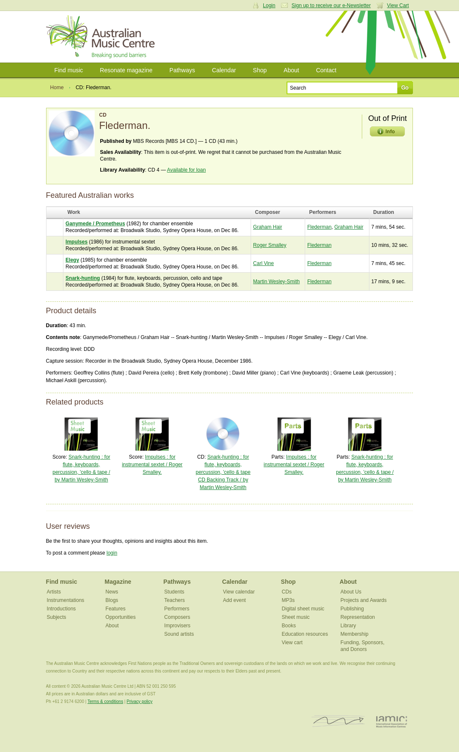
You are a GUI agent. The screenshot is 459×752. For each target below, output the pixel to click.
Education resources (305, 634)
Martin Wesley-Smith (276, 281)
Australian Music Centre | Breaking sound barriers (102, 36)
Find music (69, 70)
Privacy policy (140, 701)
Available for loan (186, 170)
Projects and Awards (364, 600)
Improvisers (177, 626)
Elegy (72, 260)
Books (289, 626)
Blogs (112, 600)
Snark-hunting (83, 278)
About (291, 70)
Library (348, 626)
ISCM (338, 721)
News (112, 592)
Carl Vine (263, 263)
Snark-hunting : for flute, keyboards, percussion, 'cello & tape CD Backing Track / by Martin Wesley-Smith (223, 472)
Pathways (182, 70)
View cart (292, 642)
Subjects (56, 617)
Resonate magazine (126, 70)
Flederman (319, 227)
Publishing (352, 609)
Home (57, 87)
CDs (287, 592)
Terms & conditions (105, 701)
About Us (351, 592)
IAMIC (391, 721)
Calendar (224, 70)
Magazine (118, 581)
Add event (234, 600)
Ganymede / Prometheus (95, 224)
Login (269, 5)
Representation (358, 617)
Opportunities (121, 617)
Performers (176, 609)
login (112, 553)
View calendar (239, 592)
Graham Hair (267, 227)
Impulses (76, 242)
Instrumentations (66, 600)
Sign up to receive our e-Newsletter (331, 5)
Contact (326, 70)
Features (116, 609)
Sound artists (179, 634)
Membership (355, 634)
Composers (177, 617)
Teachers (174, 600)
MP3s (288, 600)
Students (174, 592)
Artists (54, 592)
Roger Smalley (270, 245)
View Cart (398, 5)
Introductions (61, 609)
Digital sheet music (303, 609)
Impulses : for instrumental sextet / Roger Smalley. (152, 464)
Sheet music (296, 617)
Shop (260, 70)
